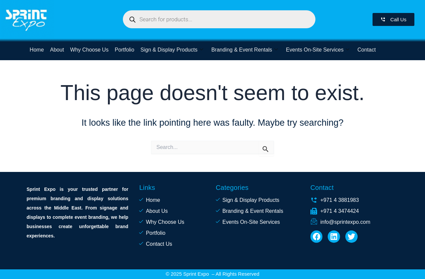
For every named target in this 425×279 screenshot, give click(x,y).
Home (37, 50)
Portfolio (123, 50)
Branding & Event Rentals (243, 50)
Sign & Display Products (170, 50)
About (57, 50)
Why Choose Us (89, 50)
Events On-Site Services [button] (316, 50)
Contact (365, 50)
